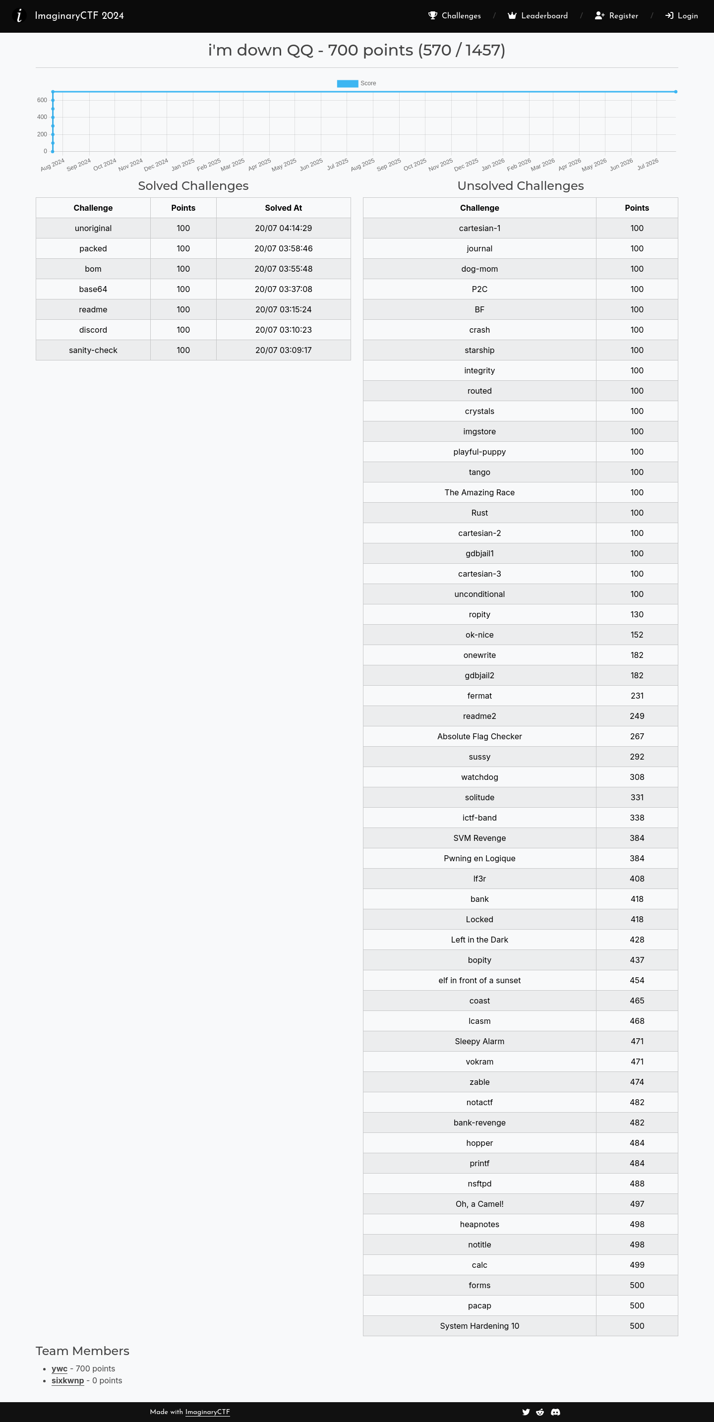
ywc (59, 1368)
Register (617, 15)
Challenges (454, 15)
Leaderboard (538, 15)
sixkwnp (68, 1380)
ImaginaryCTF (207, 1412)
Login (681, 15)
